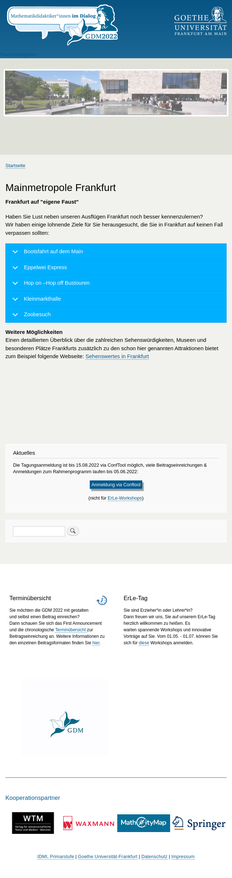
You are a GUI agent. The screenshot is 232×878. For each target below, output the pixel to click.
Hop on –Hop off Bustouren (49, 285)
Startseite (15, 165)
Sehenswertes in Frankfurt (117, 356)
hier (95, 642)
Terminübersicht (71, 629)
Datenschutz (155, 856)
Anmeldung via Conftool (116, 484)
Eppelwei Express (38, 270)
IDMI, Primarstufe (55, 856)
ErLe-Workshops (125, 498)
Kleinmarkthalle (35, 301)
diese (144, 642)
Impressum (183, 856)
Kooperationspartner (32, 797)
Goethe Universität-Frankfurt (107, 856)
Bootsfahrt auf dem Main (46, 254)
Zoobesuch (30, 316)
